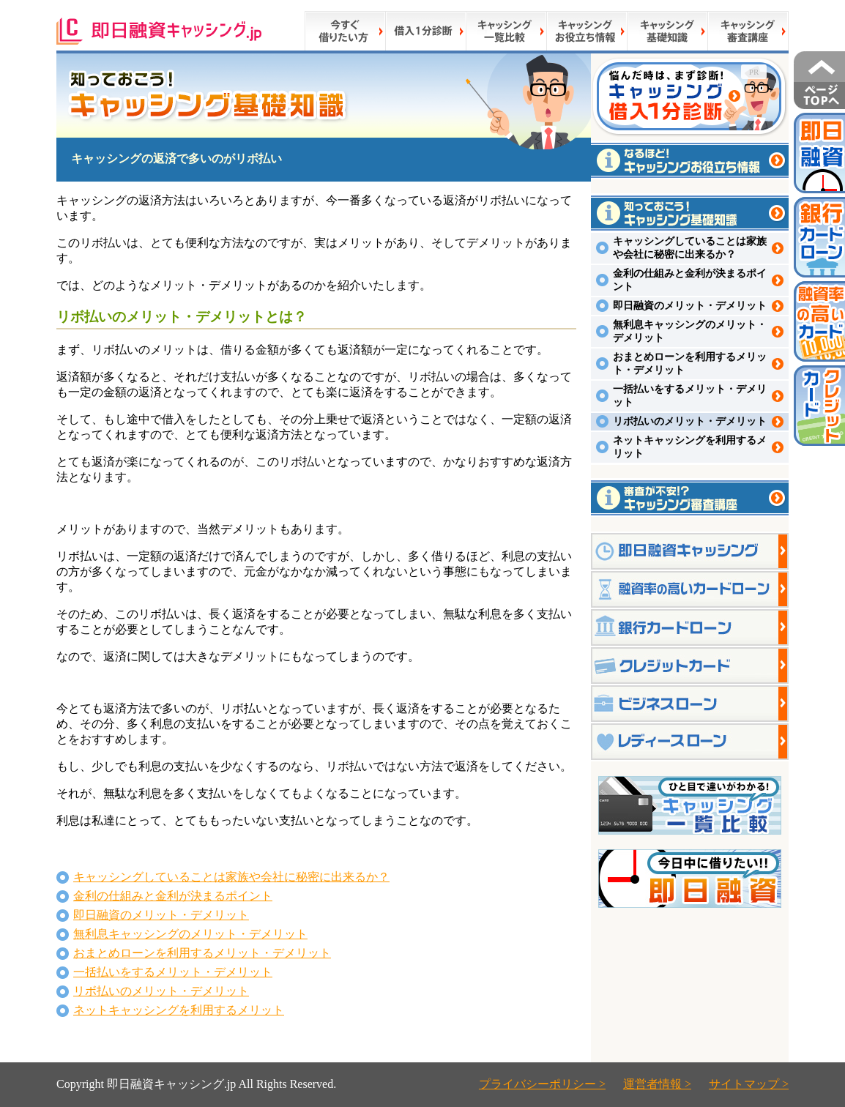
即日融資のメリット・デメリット (161, 915)
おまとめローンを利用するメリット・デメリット (202, 953)
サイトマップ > (749, 1084)
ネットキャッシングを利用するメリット (178, 1010)
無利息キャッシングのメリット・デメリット (190, 934)
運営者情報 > (657, 1084)
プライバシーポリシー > (542, 1084)
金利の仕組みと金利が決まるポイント (172, 896)
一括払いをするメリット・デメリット (172, 972)
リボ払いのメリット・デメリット (161, 991)
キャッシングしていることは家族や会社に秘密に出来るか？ (231, 877)
